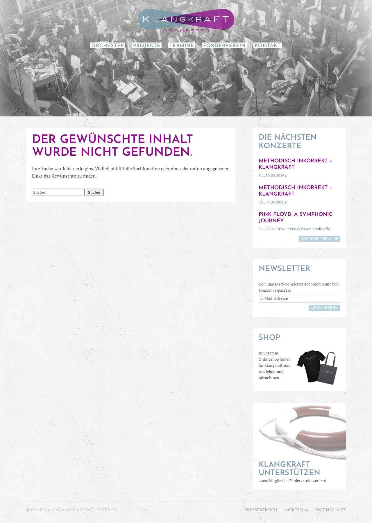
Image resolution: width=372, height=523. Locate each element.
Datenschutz (330, 510)
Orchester (107, 45)
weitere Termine (320, 239)
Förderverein (224, 45)
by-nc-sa (40, 510)
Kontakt (268, 45)
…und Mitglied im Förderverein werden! (299, 472)
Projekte (146, 45)
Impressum (296, 510)
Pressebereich (260, 510)
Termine (181, 45)
